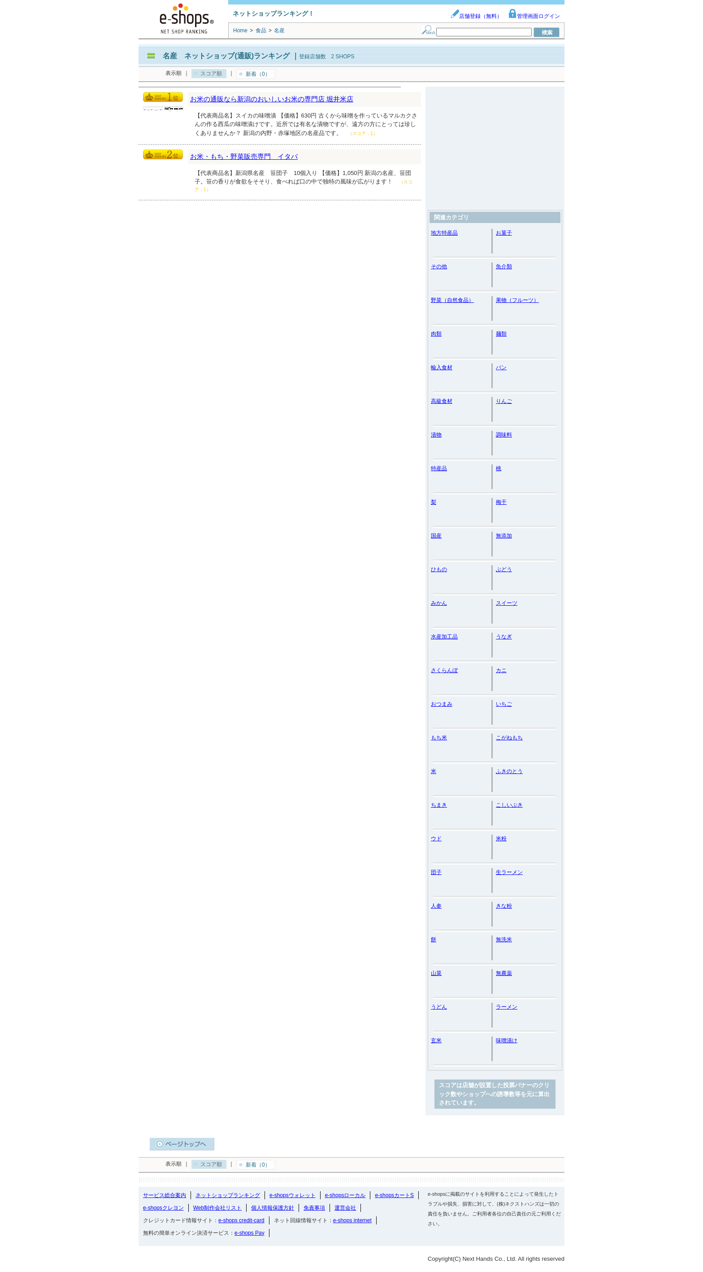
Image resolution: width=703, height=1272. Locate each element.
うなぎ (504, 637)
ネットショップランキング (227, 1195)
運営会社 (345, 1208)
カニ (501, 670)
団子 (436, 872)
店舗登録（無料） (476, 16)
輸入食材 (441, 367)
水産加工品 (444, 637)
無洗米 (504, 939)
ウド (436, 838)
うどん (439, 1007)
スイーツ (506, 603)
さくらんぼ (444, 670)
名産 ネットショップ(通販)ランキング (226, 56)
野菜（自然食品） (452, 300)
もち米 (439, 737)
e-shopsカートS (394, 1195)
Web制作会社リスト (217, 1208)
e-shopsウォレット (292, 1195)
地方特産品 (444, 233)
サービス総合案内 (164, 1195)
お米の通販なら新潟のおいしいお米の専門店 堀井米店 (271, 99)
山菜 (436, 973)
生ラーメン (509, 872)
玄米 (436, 1040)
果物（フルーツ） (517, 300)
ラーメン (506, 1007)
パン (501, 367)
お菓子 (504, 233)
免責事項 (314, 1208)
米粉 (501, 838)
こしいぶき (509, 805)
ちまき (439, 805)
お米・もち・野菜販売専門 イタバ (244, 156)
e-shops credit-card (241, 1220)
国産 (436, 536)
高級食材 (441, 401)
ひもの (439, 569)
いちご (504, 704)
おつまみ (441, 704)
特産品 (439, 468)
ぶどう (504, 569)
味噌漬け (506, 1040)
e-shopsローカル (345, 1195)
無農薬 (504, 973)
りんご (504, 401)
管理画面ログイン (534, 16)
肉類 (436, 334)
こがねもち (509, 737)
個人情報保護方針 (272, 1208)
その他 (439, 266)
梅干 (501, 502)
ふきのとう (509, 771)
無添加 (504, 536)
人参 (436, 906)
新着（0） (258, 74)
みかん (439, 603)
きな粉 (504, 906)
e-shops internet (352, 1220)
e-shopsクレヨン (163, 1208)
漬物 (436, 435)
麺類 (501, 334)
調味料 (504, 435)
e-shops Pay (249, 1233)
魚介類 (504, 266)
